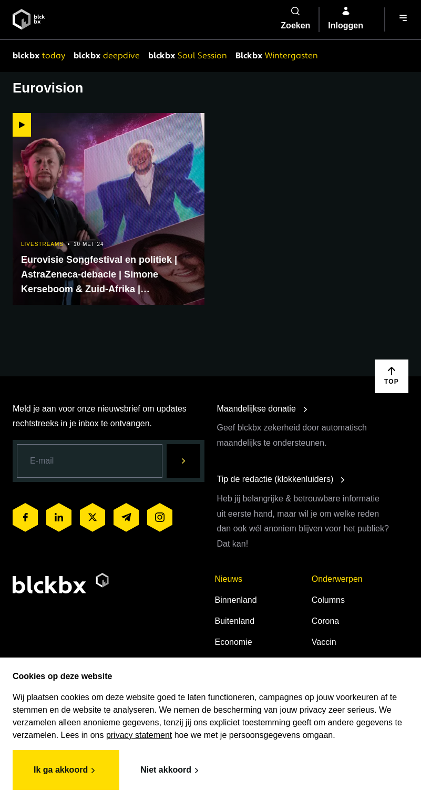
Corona (325, 621)
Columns (328, 600)
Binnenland (236, 600)
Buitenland (235, 621)
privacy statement (139, 735)
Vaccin (324, 642)
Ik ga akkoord (66, 770)
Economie (233, 642)
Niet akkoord (171, 770)
